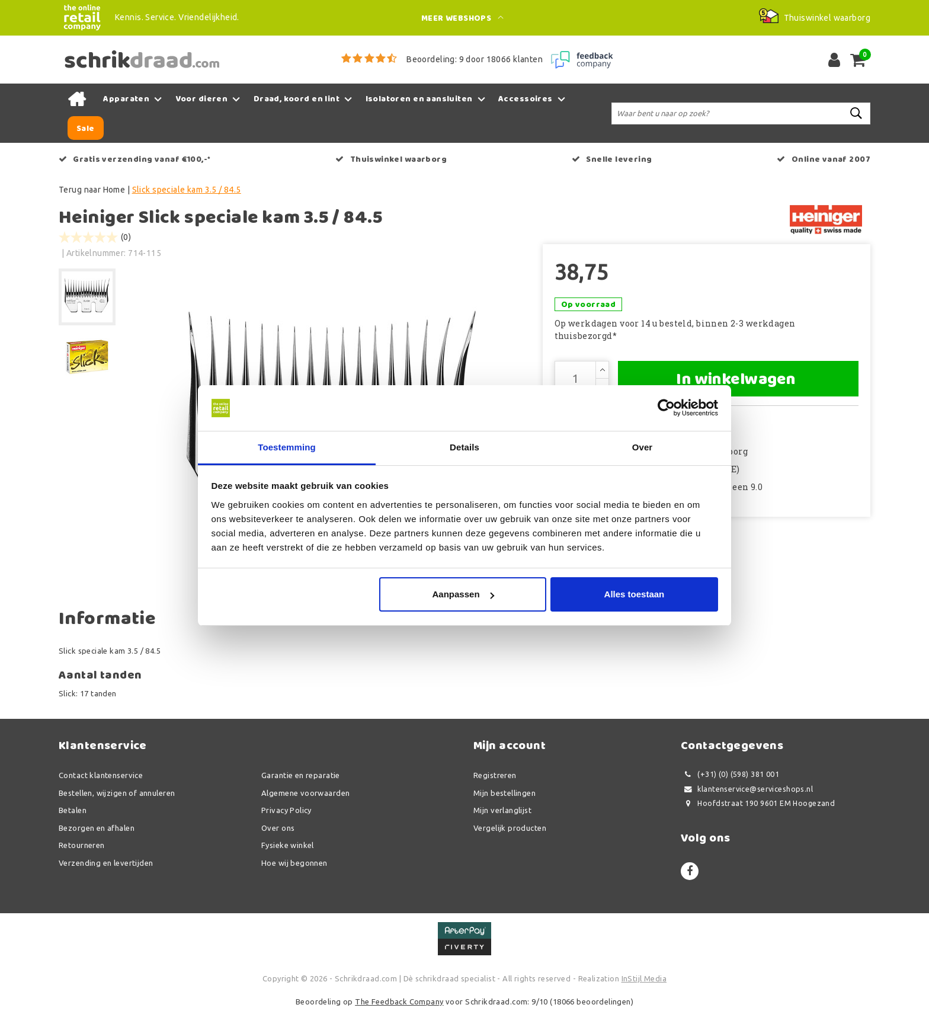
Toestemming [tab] (287, 447)
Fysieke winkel (287, 845)
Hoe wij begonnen (294, 863)
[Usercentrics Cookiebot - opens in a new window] (666, 408)
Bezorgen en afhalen (96, 828)
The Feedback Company (399, 1001)
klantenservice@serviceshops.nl (747, 789)
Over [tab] (642, 447)
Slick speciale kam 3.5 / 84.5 (186, 189)
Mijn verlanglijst (502, 810)
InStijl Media (644, 978)
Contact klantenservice (101, 775)
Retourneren (82, 845)
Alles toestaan (634, 594)
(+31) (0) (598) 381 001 (730, 774)
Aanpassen (463, 594)
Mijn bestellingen (504, 793)
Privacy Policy (286, 810)
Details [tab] (464, 447)
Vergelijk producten (509, 828)
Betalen (73, 810)
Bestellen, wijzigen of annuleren (117, 793)
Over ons (277, 828)
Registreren (495, 775)
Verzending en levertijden (106, 863)
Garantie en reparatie (300, 775)
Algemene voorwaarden (305, 793)
